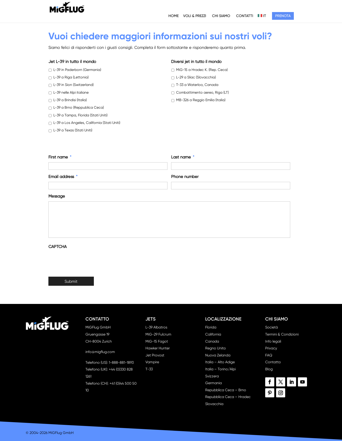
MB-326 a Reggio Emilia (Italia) (200, 100)
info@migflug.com (100, 352)
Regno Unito (215, 348)
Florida (210, 327)
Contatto (273, 362)
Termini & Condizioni (282, 334)
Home (173, 16)
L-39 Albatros (156, 327)
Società (271, 327)
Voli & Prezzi (194, 16)
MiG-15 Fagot (156, 341)
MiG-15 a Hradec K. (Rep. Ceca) (202, 70)
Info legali (273, 341)
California (213, 334)
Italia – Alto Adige (220, 362)
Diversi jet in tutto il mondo (196, 61)
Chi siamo (221, 16)
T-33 (149, 369)
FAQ (268, 355)
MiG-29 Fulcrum (158, 334)
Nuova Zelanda (217, 355)
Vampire (152, 362)
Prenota (283, 16)
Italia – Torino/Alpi (220, 369)
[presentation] (82, 260)
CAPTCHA (57, 246)
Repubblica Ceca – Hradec (228, 397)
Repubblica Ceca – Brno (225, 390)
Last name (182, 157)
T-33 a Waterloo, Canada (197, 85)
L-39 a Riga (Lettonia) (71, 77)
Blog (269, 369)
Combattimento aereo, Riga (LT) (202, 92)
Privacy (271, 348)
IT (262, 16)
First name (59, 157)
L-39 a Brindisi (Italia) (70, 100)
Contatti (244, 16)
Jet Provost (154, 355)
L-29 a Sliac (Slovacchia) (196, 77)
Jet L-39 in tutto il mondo (72, 61)
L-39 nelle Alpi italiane (71, 92)
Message (56, 196)
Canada (212, 341)
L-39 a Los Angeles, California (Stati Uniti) (86, 123)
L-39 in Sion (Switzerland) (73, 85)
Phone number (185, 176)
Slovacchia (214, 404)
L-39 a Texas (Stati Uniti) (72, 130)
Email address (62, 176)
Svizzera (212, 376)
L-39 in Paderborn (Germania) (77, 70)
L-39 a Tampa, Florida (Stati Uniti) (80, 115)
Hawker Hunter (157, 348)
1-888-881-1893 (121, 362)
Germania (213, 383)
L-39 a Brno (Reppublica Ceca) (78, 107)
